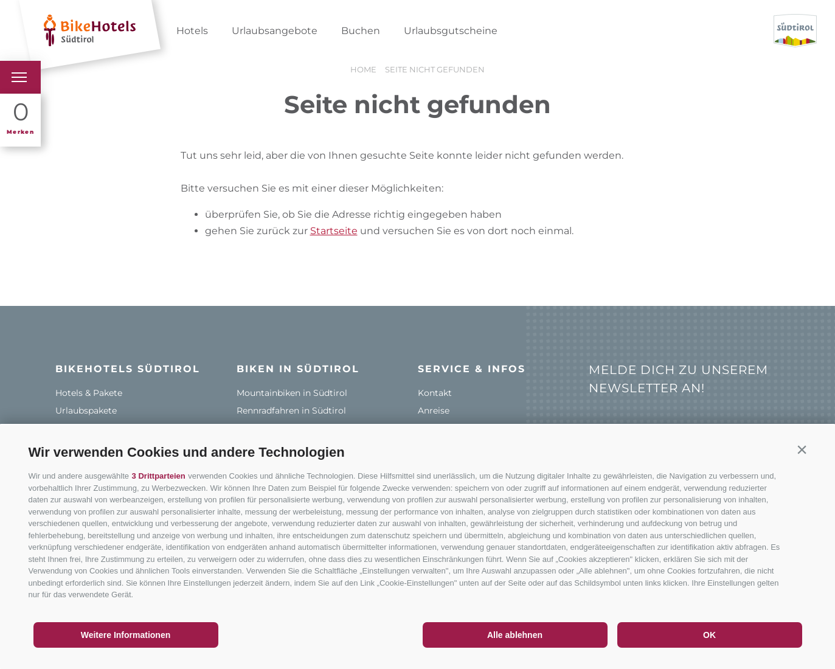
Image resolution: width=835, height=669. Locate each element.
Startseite (334, 231)
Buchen (360, 30)
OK (709, 635)
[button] (802, 449)
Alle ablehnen (514, 635)
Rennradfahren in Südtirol (291, 410)
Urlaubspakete (86, 410)
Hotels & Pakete (88, 392)
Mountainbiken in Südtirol (292, 392)
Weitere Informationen (126, 635)
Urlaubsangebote (274, 30)
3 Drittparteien (158, 475)
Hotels (192, 30)
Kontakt (435, 392)
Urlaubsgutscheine (450, 30)
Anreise (433, 410)
